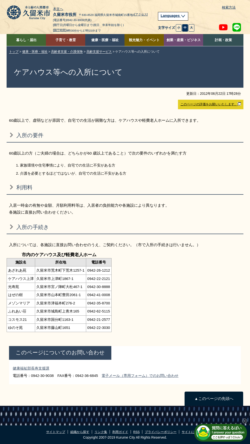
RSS (136, 432)
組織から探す (79, 432)
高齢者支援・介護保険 (67, 51)
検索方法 (229, 7)
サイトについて (193, 432)
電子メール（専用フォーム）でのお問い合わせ (140, 375)
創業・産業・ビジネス (184, 40)
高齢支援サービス (99, 51)
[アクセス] (141, 14)
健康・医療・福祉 (105, 40)
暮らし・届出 (26, 40)
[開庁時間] (59, 30)
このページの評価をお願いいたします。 (210, 104)
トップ (14, 51)
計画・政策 (223, 40)
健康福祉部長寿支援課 (31, 368)
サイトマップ (55, 432)
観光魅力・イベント (144, 40)
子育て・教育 (65, 40)
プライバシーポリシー (161, 432)
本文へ (58, 9)
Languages (173, 16)
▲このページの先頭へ (213, 398)
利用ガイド (120, 432)
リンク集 (100, 432)
